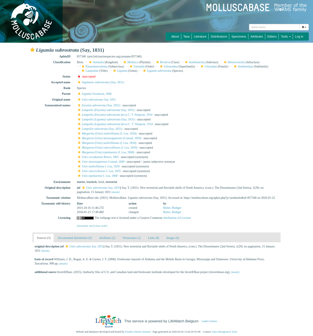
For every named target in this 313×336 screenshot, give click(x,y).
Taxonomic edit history (55, 203)
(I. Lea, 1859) (107, 147)
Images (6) (172, 238)
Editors (272, 36)
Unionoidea (168, 66)
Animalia (96, 62)
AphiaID (64, 56)
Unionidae (208, 66)
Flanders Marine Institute (138, 331)
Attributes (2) (107, 238)
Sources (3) (44, 238)
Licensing (64, 217)
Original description (57, 187)
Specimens (238, 36)
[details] (116, 192)
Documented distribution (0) (75, 238)
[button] (32, 49)
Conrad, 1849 (101, 161)
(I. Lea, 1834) (106, 133)
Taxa (186, 36)
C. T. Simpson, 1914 (114, 114)
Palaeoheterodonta (94, 66)
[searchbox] (274, 27)
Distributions (219, 36)
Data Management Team (224, 331)
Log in (299, 36)
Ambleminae (243, 66)
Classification (62, 62)
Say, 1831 (96, 99)
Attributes (257, 36)
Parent (66, 93)
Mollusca (130, 62)
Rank (67, 88)
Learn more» (209, 321)
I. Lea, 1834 (98, 166)
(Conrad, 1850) (109, 138)
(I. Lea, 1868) (105, 152)
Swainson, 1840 (94, 93)
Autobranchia (194, 62)
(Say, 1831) (100, 82)
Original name (61, 99)
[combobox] (274, 27)
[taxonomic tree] (85, 225)
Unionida (137, 66)
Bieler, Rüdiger (172, 207)
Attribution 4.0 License (177, 217)
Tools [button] (286, 36)
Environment (62, 182)
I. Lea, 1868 (97, 175)
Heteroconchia (234, 62)
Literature (200, 36)
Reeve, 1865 (98, 157)
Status (66, 76)
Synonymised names (57, 105)
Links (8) (153, 238)
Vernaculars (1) (132, 238)
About (175, 36)
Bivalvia (162, 62)
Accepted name (60, 82)
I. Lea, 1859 (98, 171)
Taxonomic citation (58, 197)
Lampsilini (90, 70)
